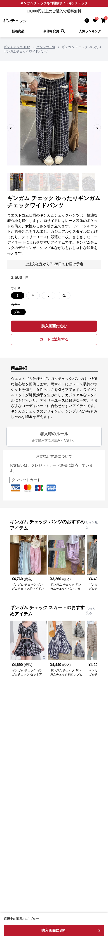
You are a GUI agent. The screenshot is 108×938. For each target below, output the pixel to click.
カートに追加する (54, 339)
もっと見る (91, 525)
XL (64, 295)
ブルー (18, 312)
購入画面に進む (54, 326)
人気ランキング (90, 31)
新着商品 (18, 31)
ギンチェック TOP (17, 47)
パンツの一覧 (45, 47)
